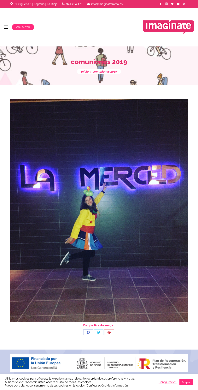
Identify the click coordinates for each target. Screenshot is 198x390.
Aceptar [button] (186, 382)
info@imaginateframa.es (107, 4)
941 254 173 (74, 4)
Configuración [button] (168, 382)
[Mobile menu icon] (6, 27)
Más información (117, 385)
